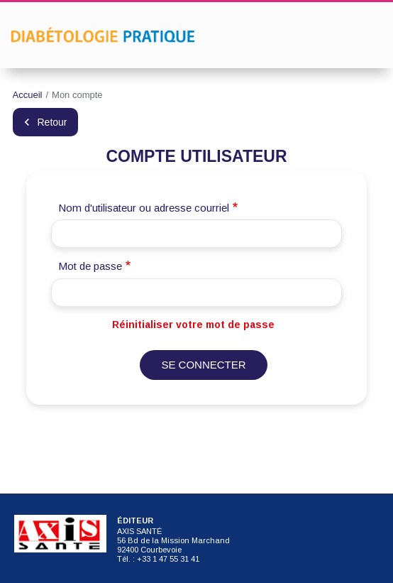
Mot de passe (90, 266)
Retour (52, 122)
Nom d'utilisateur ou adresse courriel (143, 208)
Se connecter (203, 365)
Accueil (28, 94)
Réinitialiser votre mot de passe (193, 324)
